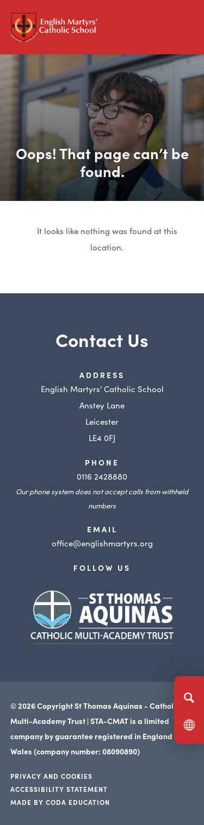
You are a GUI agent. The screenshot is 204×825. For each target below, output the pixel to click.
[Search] (189, 697)
